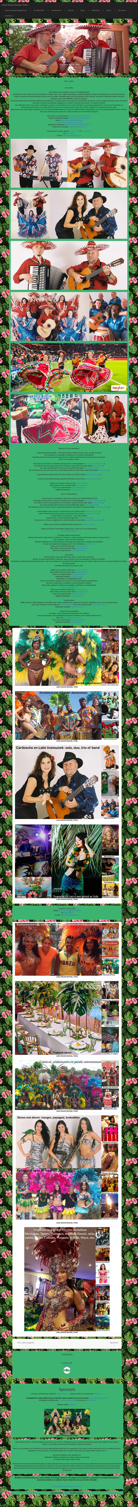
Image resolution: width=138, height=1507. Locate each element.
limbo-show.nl (103, 470)
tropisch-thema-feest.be (94, 520)
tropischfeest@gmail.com (72, 135)
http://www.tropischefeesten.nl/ (80, 116)
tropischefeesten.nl (78, 487)
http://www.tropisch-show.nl (79, 118)
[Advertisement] (69, 1501)
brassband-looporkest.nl (73, 618)
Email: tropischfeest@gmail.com (16, 10)
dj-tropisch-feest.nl (93, 479)
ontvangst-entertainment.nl (94, 464)
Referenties (96, 10)
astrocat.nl (73, 1404)
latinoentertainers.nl (93, 474)
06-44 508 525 (86, 131)
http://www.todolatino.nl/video (72, 120)
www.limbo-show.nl (102, 507)
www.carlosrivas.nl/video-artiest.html (69, 122)
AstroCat (66, 1493)
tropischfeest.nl (82, 485)
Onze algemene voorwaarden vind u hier (67, 1486)
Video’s (108, 10)
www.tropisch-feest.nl (69, 531)
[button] (26, 1344)
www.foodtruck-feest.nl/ (77, 127)
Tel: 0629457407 (39, 10)
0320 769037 (70, 133)
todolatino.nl (98, 1394)
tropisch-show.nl (82, 483)
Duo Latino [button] (122, 10)
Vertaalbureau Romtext (67, 1400)
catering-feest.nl (62, 1394)
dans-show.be (98, 466)
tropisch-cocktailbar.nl (69, 587)
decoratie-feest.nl (85, 518)
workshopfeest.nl (91, 468)
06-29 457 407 (74, 131)
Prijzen (82, 10)
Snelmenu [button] (9, 16)
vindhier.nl (67, 1365)
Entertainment (56, 10)
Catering (70, 10)
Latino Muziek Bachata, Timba (15, 5)
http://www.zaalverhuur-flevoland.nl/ (77, 125)
